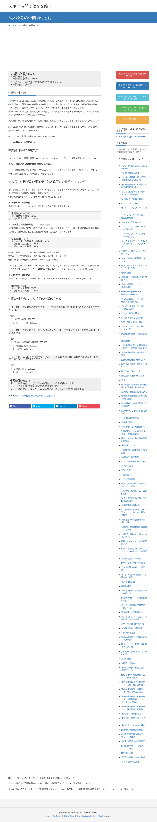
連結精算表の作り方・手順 (133, 725)
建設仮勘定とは (128, 445)
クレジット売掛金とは (131, 222)
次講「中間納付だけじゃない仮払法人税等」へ (35, 396)
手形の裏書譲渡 (128, 479)
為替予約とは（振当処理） (133, 624)
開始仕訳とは (127, 753)
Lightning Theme (69, 816)
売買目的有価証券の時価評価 (134, 392)
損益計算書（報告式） (131, 505)
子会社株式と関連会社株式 (133, 427)
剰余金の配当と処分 (130, 313)
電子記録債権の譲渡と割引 (133, 757)
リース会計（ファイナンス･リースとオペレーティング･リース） (134, 244)
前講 (10, 101)
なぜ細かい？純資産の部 (132, 199)
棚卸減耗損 (126, 586)
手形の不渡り (127, 466)
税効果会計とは (128, 633)
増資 (123, 380)
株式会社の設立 (128, 582)
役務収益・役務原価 (130, 457)
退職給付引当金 (128, 663)
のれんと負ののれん (130, 203)
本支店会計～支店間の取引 (133, 563)
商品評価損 (126, 341)
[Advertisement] (78, 46)
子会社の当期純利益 (130, 418)
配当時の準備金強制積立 (132, 730)
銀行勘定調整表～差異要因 (133, 741)
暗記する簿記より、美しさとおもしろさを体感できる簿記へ (134, 551)
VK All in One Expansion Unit (85, 816)
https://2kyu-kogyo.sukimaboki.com (131, 136)
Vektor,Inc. (101, 816)
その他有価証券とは (130, 173)
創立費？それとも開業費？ (133, 318)
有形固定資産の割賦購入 (132, 559)
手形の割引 (126, 470)
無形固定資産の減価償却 (132, 628)
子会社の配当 (127, 422)
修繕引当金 (126, 273)
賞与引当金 (126, 659)
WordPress (56, 816)
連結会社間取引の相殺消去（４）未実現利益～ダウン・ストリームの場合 (134, 699)
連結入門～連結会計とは (132, 714)
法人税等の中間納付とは (132, 612)
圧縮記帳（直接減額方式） (133, 376)
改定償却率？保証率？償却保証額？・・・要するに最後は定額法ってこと (134, 512)
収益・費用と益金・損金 (132, 322)
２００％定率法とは (130, 762)
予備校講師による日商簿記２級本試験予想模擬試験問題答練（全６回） (132, 150)
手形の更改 (126, 475)
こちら (117, 789)
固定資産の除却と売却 (131, 371)
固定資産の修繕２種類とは (133, 360)
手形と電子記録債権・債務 (133, 461)
